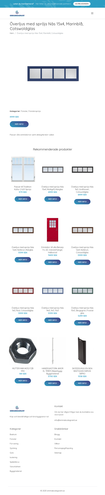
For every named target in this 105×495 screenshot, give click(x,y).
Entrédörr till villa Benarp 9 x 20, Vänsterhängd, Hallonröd (52, 250)
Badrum (13, 434)
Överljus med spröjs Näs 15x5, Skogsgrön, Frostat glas (82, 310)
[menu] (92, 13)
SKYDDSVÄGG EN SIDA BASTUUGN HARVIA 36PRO (82, 371)
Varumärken (15, 466)
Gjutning (13, 448)
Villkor (57, 443)
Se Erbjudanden (82, 4)
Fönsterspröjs (35, 111)
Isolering (13, 457)
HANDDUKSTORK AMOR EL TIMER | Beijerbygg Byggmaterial (52, 371)
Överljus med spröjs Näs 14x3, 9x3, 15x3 (52, 309)
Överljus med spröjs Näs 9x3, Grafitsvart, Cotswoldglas (82, 189)
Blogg (57, 434)
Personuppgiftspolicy (63, 448)
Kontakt (57, 439)
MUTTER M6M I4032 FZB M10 (22, 369)
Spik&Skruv (14, 462)
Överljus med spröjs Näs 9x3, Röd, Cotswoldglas (23, 309)
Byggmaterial (16, 471)
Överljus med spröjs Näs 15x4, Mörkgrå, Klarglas (52, 188)
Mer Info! (19, 124)
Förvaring (14, 443)
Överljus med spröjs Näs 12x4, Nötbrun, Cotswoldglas (82, 250)
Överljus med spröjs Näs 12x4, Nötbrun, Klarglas (23, 248)
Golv (12, 453)
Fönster (24, 111)
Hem (12, 33)
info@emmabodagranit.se (65, 420)
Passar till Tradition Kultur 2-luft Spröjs (22, 188)
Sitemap (57, 453)
